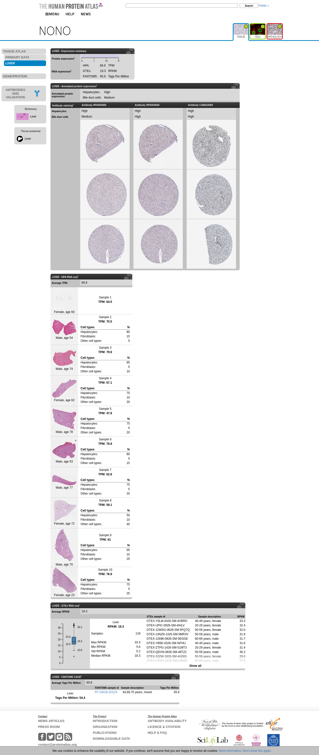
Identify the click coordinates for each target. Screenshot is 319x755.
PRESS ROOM (49, 727)
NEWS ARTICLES (51, 721)
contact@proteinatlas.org (57, 744)
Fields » (264, 5)
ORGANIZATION (105, 727)
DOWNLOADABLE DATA (111, 738)
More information (230, 751)
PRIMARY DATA (17, 57)
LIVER (10, 63)
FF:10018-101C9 (106, 692)
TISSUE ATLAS (14, 51)
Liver (33, 116)
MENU (52, 14)
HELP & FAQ (157, 733)
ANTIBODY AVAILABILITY (167, 721)
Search (249, 5)
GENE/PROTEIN (15, 76)
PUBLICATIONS (105, 733)
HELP (70, 14)
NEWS (86, 14)
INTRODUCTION (105, 721)
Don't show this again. (257, 751)
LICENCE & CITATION (164, 727)
